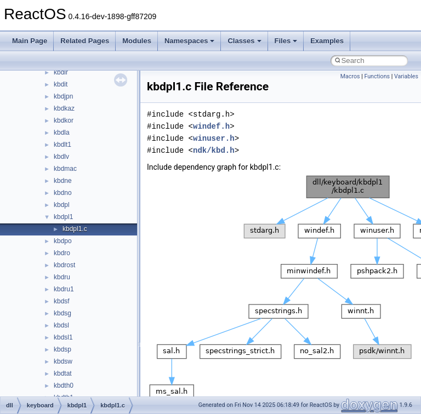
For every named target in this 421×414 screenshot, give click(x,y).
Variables (406, 76)
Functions (377, 76)
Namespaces (189, 41)
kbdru (62, 277)
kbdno (63, 193)
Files (286, 41)
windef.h (211, 126)
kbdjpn (63, 96)
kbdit (60, 84)
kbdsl (61, 325)
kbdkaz (64, 108)
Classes (244, 41)
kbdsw (63, 361)
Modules (136, 41)
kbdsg (62, 313)
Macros (350, 76)
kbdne (63, 181)
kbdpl (62, 205)
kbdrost (64, 265)
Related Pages (84, 41)
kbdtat (63, 373)
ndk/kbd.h (214, 150)
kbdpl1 (63, 217)
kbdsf (62, 301)
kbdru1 (64, 289)
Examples (327, 41)
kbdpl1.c (74, 229)
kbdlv (61, 156)
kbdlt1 (62, 144)
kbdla (62, 132)
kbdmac (65, 169)
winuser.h (214, 138)
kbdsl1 (63, 337)
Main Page (29, 41)
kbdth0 (63, 385)
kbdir (61, 72)
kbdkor (63, 120)
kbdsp (62, 349)
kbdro (62, 253)
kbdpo (63, 241)
